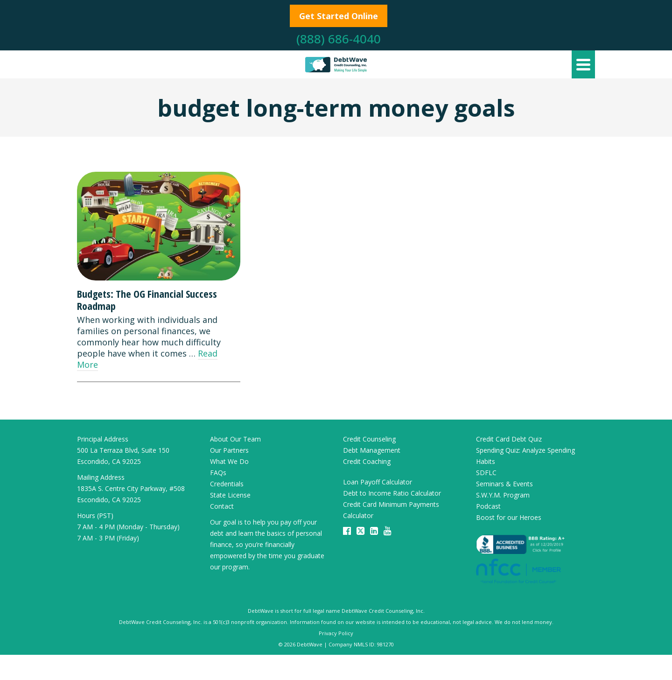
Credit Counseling (369, 439)
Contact (222, 506)
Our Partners (229, 450)
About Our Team (235, 439)
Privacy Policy (336, 633)
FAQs (218, 472)
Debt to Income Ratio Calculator (392, 493)
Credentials (227, 483)
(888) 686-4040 (338, 38)
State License (230, 495)
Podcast (488, 506)
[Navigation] (583, 64)
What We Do (229, 461)
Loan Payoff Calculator (377, 481)
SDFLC (486, 472)
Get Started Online (338, 15)
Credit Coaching (367, 461)
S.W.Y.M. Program (503, 495)
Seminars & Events (504, 483)
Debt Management (371, 450)
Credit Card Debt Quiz (509, 439)
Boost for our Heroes (508, 517)
